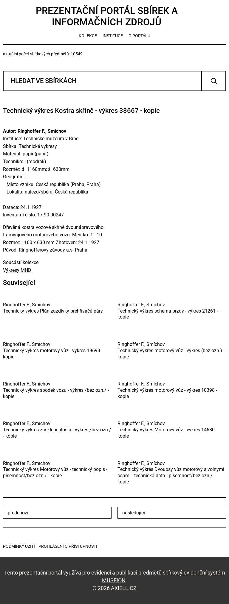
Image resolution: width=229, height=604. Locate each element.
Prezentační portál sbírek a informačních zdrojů (107, 16)
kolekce (88, 35)
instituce (113, 35)
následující (133, 513)
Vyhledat (213, 81)
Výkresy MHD (17, 270)
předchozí (18, 513)
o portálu (139, 35)
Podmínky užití (19, 546)
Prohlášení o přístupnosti (67, 546)
